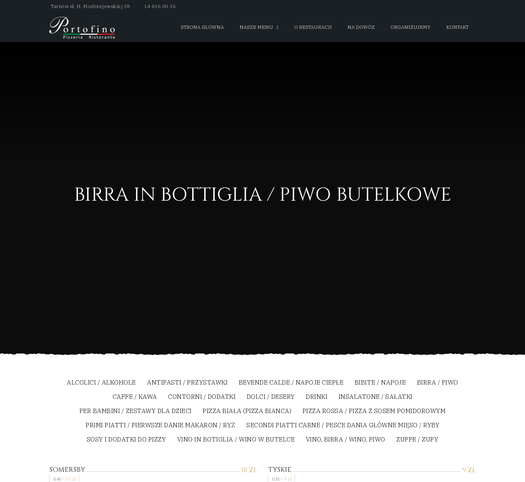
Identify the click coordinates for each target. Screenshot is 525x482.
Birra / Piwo (437, 382)
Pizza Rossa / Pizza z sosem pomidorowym (374, 411)
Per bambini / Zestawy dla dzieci (135, 411)
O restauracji (313, 27)
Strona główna (202, 27)
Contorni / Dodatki (202, 397)
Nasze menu (256, 27)
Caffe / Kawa (135, 397)
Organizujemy (410, 27)
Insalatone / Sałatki (376, 397)
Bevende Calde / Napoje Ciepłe (291, 382)
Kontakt (457, 27)
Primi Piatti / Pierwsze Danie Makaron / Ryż (161, 425)
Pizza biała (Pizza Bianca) (247, 411)
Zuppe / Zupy (417, 439)
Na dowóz (361, 27)
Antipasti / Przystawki (187, 382)
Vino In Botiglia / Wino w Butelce (236, 439)
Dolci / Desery (271, 397)
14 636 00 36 (160, 6)
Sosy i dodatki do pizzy (126, 439)
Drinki (316, 397)
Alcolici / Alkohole (101, 382)
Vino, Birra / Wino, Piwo (345, 439)
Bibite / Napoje (380, 382)
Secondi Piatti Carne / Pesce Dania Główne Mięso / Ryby (342, 425)
